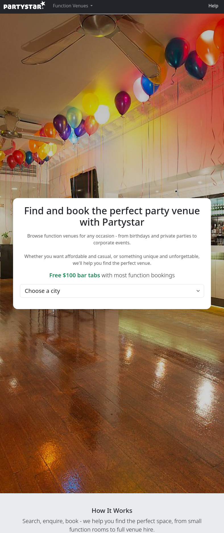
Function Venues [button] (71, 6)
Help (213, 6)
